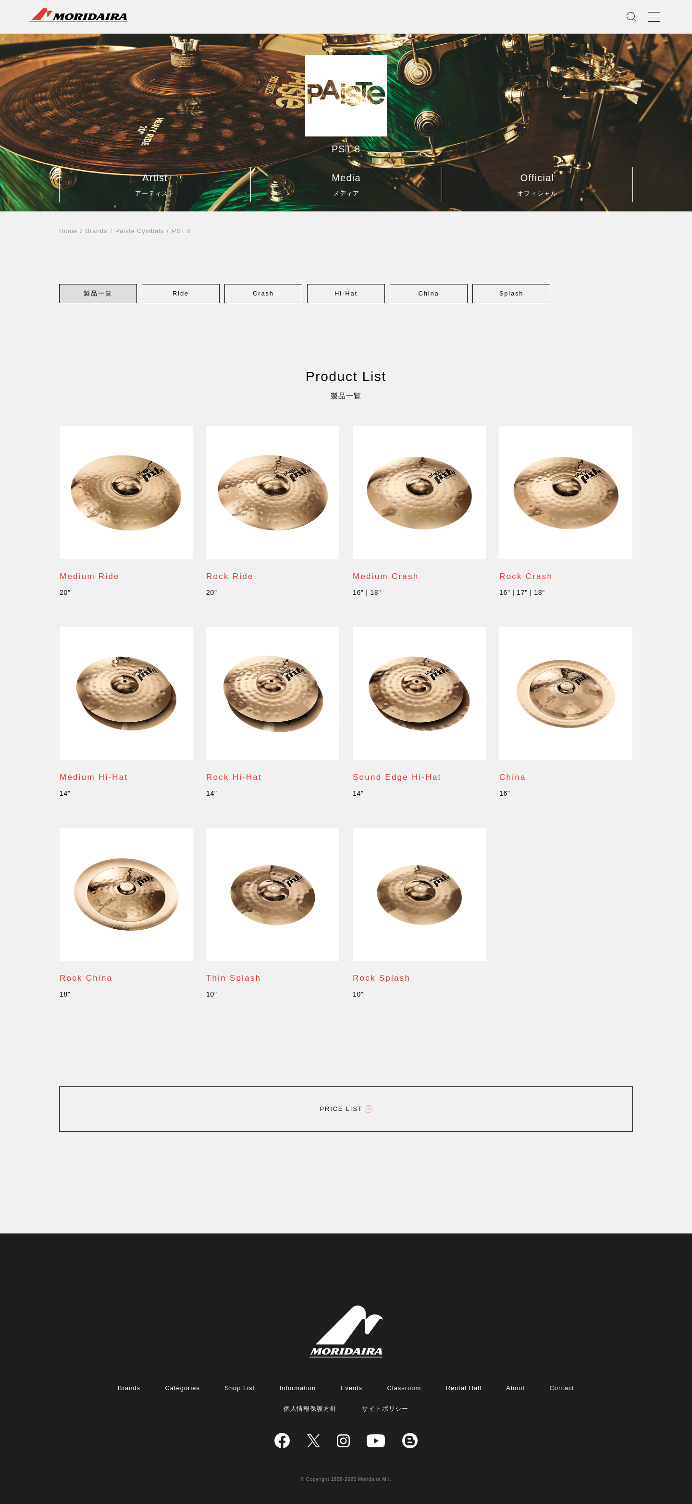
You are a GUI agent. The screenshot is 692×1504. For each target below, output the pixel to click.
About (515, 1388)
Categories (182, 1388)
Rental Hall (464, 1388)
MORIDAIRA (78, 15)
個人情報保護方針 (310, 1408)
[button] (98, 293)
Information (298, 1388)
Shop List (239, 1388)
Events (352, 1388)
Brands (96, 230)
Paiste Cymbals (139, 230)
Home (68, 230)
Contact (561, 1388)
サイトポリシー (385, 1408)
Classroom (404, 1388)
